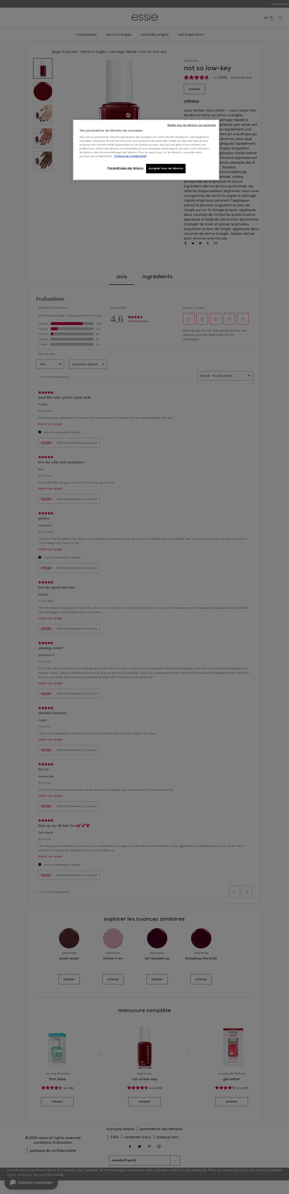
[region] (146, 149)
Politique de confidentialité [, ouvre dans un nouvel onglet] (130, 156)
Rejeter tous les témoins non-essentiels (192, 125)
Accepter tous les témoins (166, 168)
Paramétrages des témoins (125, 168)
